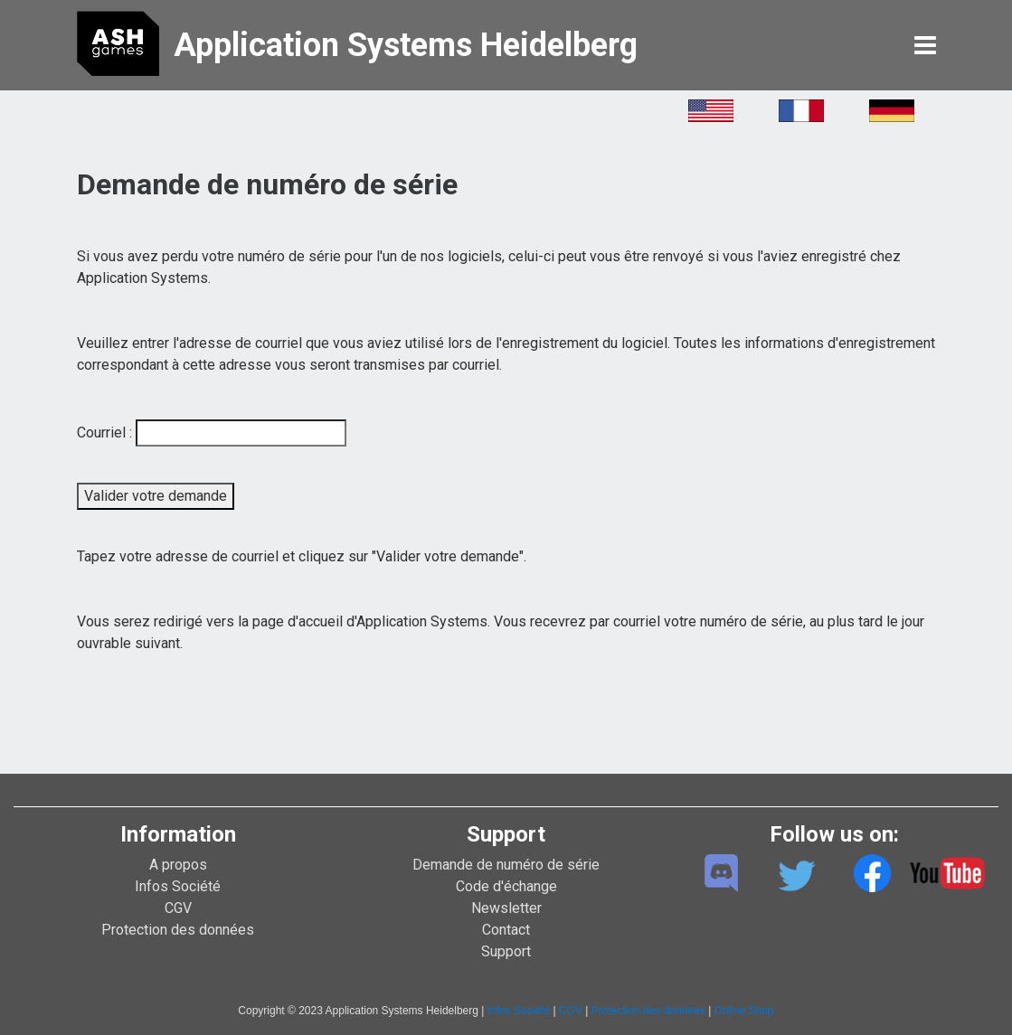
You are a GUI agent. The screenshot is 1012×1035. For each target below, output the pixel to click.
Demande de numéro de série (506, 864)
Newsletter (506, 908)
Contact (506, 929)
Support (506, 951)
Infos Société (178, 886)
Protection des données (177, 929)
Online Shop (744, 1010)
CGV (178, 908)
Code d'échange (506, 886)
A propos (178, 864)
